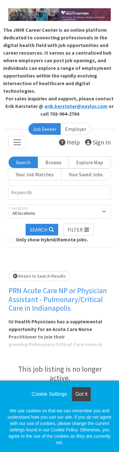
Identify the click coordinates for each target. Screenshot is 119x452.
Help (69, 142)
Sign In (98, 142)
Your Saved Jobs (86, 174)
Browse (53, 162)
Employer (75, 129)
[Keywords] (59, 192)
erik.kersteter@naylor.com (76, 106)
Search (23, 162)
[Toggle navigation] (17, 142)
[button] (78, 230)
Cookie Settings (49, 394)
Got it (81, 394)
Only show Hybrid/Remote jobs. (52, 239)
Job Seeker (44, 129)
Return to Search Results (39, 276)
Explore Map (89, 162)
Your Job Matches (35, 174)
